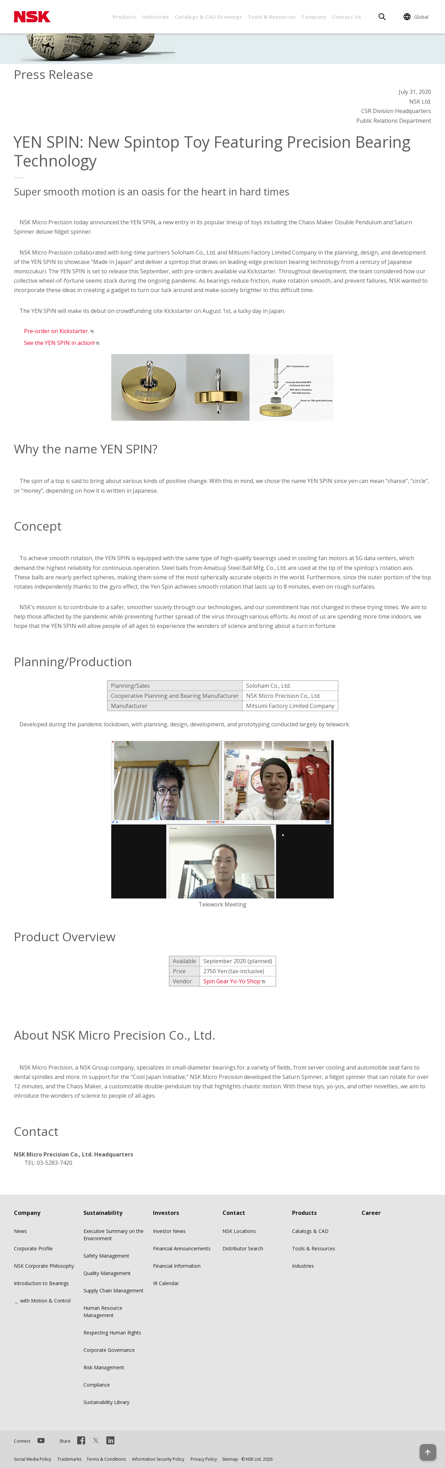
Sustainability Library (106, 1402)
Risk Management (103, 1367)
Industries (155, 16)
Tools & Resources (272, 16)
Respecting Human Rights (112, 1332)
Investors (166, 1213)
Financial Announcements (182, 1248)
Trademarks (69, 1459)
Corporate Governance (109, 1350)
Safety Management (106, 1255)
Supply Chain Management (113, 1290)
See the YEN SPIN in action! (59, 343)
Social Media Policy (32, 1459)
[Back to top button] (422, 1443)
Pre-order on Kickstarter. (56, 331)
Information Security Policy (158, 1459)
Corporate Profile (33, 1248)
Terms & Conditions (106, 1459)
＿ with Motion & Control (42, 1300)
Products (125, 16)
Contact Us (346, 16)
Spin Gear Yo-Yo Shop (231, 981)
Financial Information (177, 1266)
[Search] (382, 17)
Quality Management (107, 1273)
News (20, 1231)
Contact (233, 1213)
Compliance (96, 1384)
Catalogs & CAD (310, 1231)
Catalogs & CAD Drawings (208, 16)
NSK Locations (239, 1231)
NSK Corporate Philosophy (44, 1266)
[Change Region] (417, 17)
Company (313, 16)
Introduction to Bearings (41, 1283)
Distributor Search (242, 1248)
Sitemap (230, 1459)
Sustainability (102, 1213)
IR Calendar (166, 1283)
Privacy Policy (204, 1459)
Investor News (169, 1231)
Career (371, 1213)
